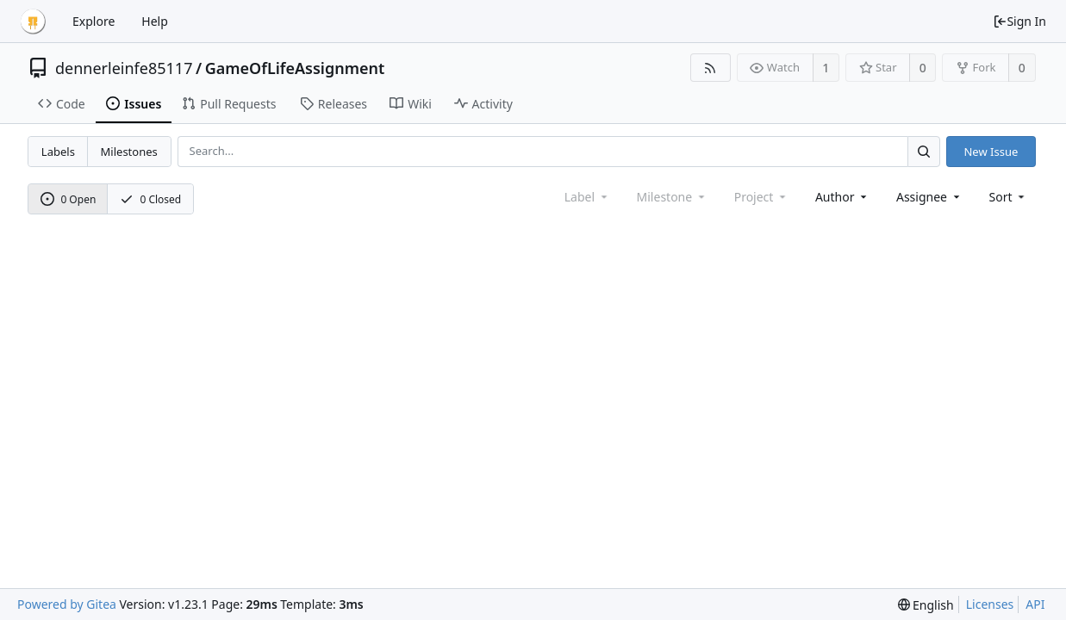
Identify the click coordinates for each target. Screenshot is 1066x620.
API (1034, 604)
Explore (93, 21)
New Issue (990, 151)
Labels (58, 151)
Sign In (1019, 21)
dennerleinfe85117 (123, 68)
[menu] (1008, 196)
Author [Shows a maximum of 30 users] (842, 197)
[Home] (33, 21)
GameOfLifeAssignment (295, 68)
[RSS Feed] (710, 67)
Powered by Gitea (66, 604)
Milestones (129, 151)
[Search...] (923, 151)
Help (154, 21)
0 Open (69, 199)
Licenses (990, 604)
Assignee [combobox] (929, 197)
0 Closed (151, 199)
